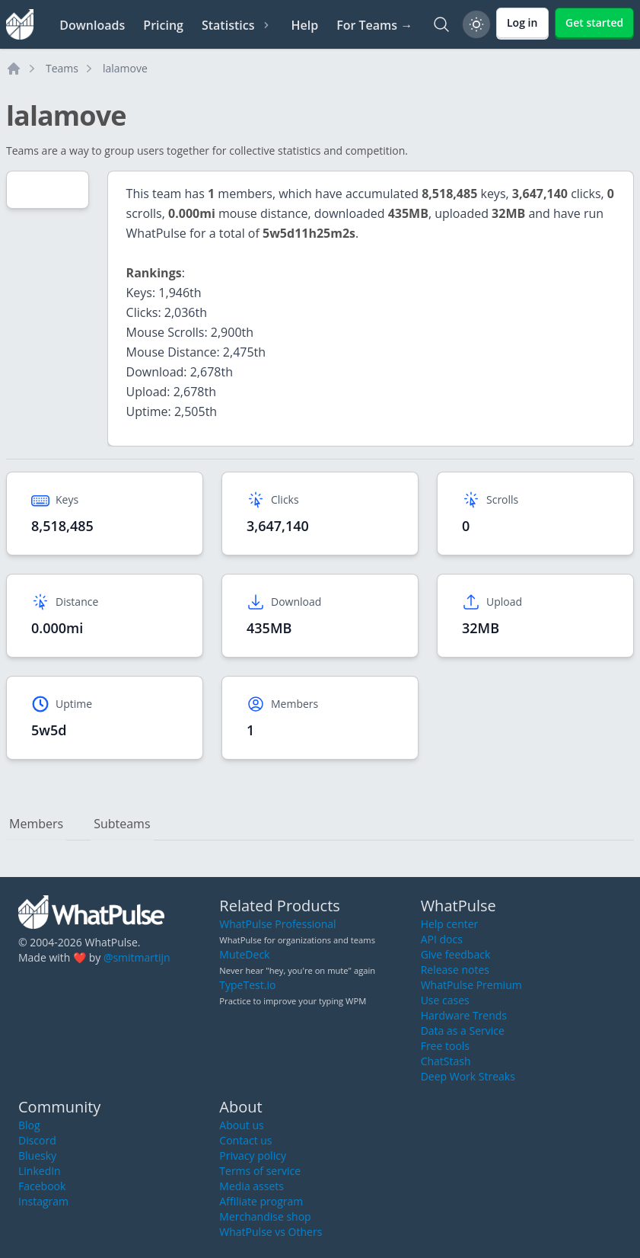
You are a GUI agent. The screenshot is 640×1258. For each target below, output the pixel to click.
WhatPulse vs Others (270, 1231)
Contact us (245, 1140)
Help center (450, 924)
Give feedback (456, 954)
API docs (442, 939)
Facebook (41, 1186)
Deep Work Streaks (468, 1076)
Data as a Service (463, 1030)
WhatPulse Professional (277, 924)
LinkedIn (39, 1171)
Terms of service (260, 1171)
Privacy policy (252, 1155)
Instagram (43, 1201)
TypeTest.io (247, 985)
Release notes (455, 969)
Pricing (163, 25)
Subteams (122, 823)
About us (241, 1125)
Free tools (445, 1046)
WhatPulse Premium (471, 985)
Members (36, 823)
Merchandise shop (264, 1216)
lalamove (125, 68)
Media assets (251, 1186)
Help (304, 25)
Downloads (92, 25)
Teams (62, 68)
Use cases (445, 1000)
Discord (37, 1140)
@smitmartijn (136, 957)
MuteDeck (244, 954)
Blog (29, 1125)
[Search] (441, 24)
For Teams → (374, 25)
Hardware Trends (464, 1015)
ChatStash (446, 1061)
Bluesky (37, 1155)
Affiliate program (261, 1201)
